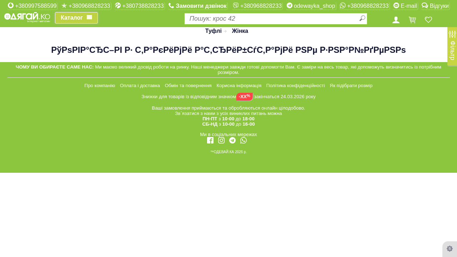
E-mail (405, 5)
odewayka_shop (311, 5)
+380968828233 (85, 5)
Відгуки (435, 5)
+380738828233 (139, 5)
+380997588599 (32, 5)
